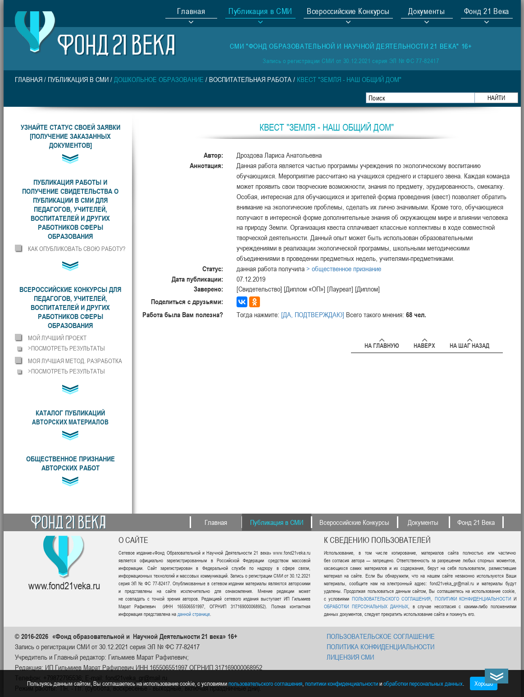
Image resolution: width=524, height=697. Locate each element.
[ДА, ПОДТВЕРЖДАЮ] (312, 314)
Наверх (424, 344)
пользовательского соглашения (265, 683)
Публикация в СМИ (78, 79)
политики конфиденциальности (341, 683)
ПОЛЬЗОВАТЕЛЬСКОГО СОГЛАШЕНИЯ (391, 598)
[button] (70, 209)
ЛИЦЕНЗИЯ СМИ (350, 656)
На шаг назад (469, 344)
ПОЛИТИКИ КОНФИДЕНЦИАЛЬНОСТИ (473, 598)
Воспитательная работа (250, 79)
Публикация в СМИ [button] (260, 12)
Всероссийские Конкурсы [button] (348, 12)
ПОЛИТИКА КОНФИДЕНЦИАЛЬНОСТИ (380, 646)
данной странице (194, 613)
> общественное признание (343, 268)
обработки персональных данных (423, 683)
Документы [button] (426, 12)
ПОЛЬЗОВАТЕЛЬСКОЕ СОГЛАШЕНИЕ (381, 636)
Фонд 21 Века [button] (486, 12)
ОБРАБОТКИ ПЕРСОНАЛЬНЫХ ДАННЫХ (366, 606)
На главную (382, 344)
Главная (191, 12)
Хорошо (483, 683)
